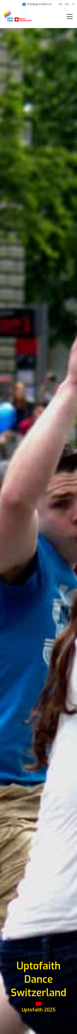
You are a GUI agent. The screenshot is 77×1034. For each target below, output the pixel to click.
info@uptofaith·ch (39, 4)
